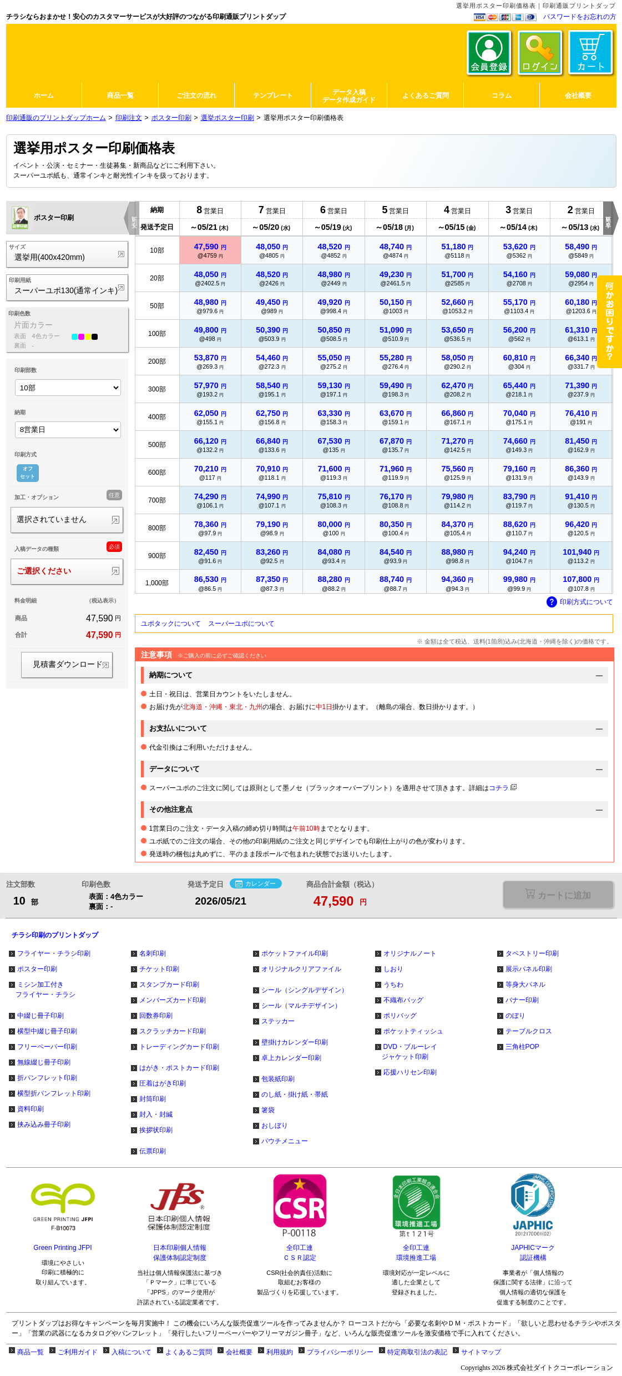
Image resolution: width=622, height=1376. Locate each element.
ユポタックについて (171, 623)
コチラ (499, 788)
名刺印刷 (152, 953)
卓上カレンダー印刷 (291, 1058)
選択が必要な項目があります (558, 894)
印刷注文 (128, 118)
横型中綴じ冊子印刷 (47, 1031)
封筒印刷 (152, 1099)
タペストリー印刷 (532, 953)
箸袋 (268, 1110)
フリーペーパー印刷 (47, 1047)
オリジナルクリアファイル (301, 969)
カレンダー (255, 884)
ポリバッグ (400, 1016)
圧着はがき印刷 (162, 1083)
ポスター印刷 (171, 118)
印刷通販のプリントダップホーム (56, 118)
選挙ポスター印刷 (227, 118)
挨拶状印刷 (156, 1130)
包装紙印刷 (278, 1079)
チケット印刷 (159, 969)
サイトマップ (481, 1352)
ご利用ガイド (78, 1352)
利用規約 (279, 1352)
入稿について (131, 1352)
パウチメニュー (284, 1141)
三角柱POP (522, 1047)
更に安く (135, 218)
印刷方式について (580, 602)
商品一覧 (30, 1352)
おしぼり (274, 1125)
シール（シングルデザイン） (304, 990)
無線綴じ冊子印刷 (43, 1062)
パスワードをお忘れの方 (579, 17)
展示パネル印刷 (528, 969)
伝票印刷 (152, 1151)
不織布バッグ (403, 1000)
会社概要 (239, 1352)
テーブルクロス (528, 1031)
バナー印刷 (522, 1000)
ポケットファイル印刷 (294, 953)
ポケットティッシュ (413, 1031)
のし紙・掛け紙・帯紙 (294, 1094)
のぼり (515, 1016)
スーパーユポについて (241, 623)
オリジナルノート (410, 953)
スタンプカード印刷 (169, 984)
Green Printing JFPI (62, 1248)
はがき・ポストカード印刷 (179, 1068)
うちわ (393, 984)
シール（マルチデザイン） (301, 1006)
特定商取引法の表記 (417, 1352)
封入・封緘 (156, 1114)
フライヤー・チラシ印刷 (53, 953)
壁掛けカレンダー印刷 (294, 1042)
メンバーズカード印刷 (172, 1000)
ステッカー (278, 1021)
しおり (393, 969)
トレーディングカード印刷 (179, 1047)
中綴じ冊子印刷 (40, 1016)
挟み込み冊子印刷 (43, 1124)
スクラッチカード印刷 (172, 1031)
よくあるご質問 (188, 1352)
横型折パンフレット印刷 (53, 1093)
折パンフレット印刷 (47, 1078)
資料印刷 (30, 1109)
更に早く (608, 218)
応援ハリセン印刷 (410, 1072)
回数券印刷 (156, 1016)
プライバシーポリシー (340, 1352)
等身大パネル (525, 984)
